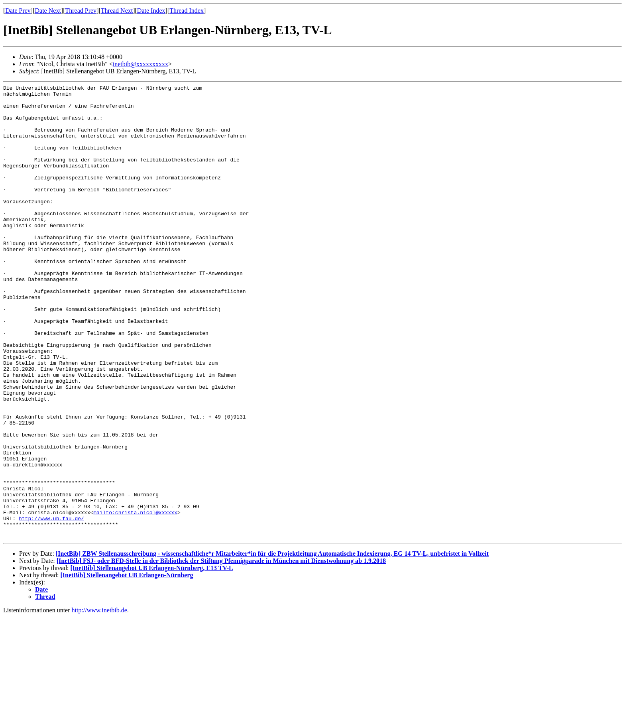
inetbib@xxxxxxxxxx (140, 64)
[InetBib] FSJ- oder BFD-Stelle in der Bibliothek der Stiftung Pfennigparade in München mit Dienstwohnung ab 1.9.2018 (221, 651)
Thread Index (186, 10)
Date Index (151, 10)
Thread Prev (80, 10)
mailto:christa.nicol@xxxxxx (135, 598)
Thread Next (117, 10)
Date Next (48, 10)
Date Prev (18, 10)
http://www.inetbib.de (99, 701)
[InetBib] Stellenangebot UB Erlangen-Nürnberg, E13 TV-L (151, 658)
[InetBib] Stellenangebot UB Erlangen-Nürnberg (127, 666)
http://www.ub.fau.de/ (51, 605)
